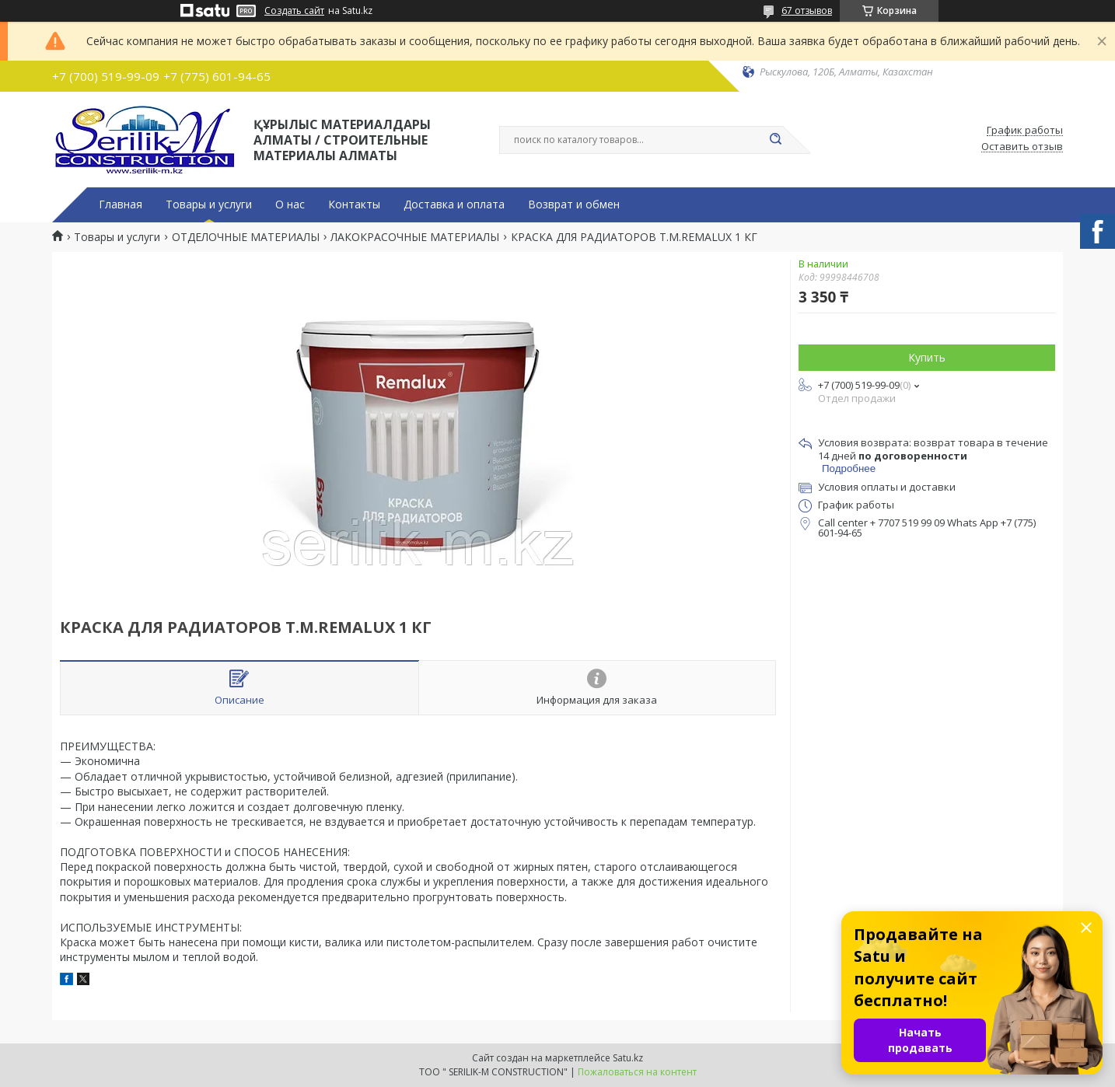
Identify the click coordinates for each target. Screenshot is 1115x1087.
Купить (926, 357)
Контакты (354, 204)
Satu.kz (628, 1057)
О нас (290, 204)
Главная (120, 204)
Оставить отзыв (1022, 147)
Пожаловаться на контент (637, 1071)
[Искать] (775, 140)
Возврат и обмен (574, 204)
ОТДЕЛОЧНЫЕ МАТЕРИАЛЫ (246, 237)
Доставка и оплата (454, 204)
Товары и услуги (209, 204)
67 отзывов (806, 10)
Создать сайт (294, 10)
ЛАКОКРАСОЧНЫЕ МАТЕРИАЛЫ (414, 237)
